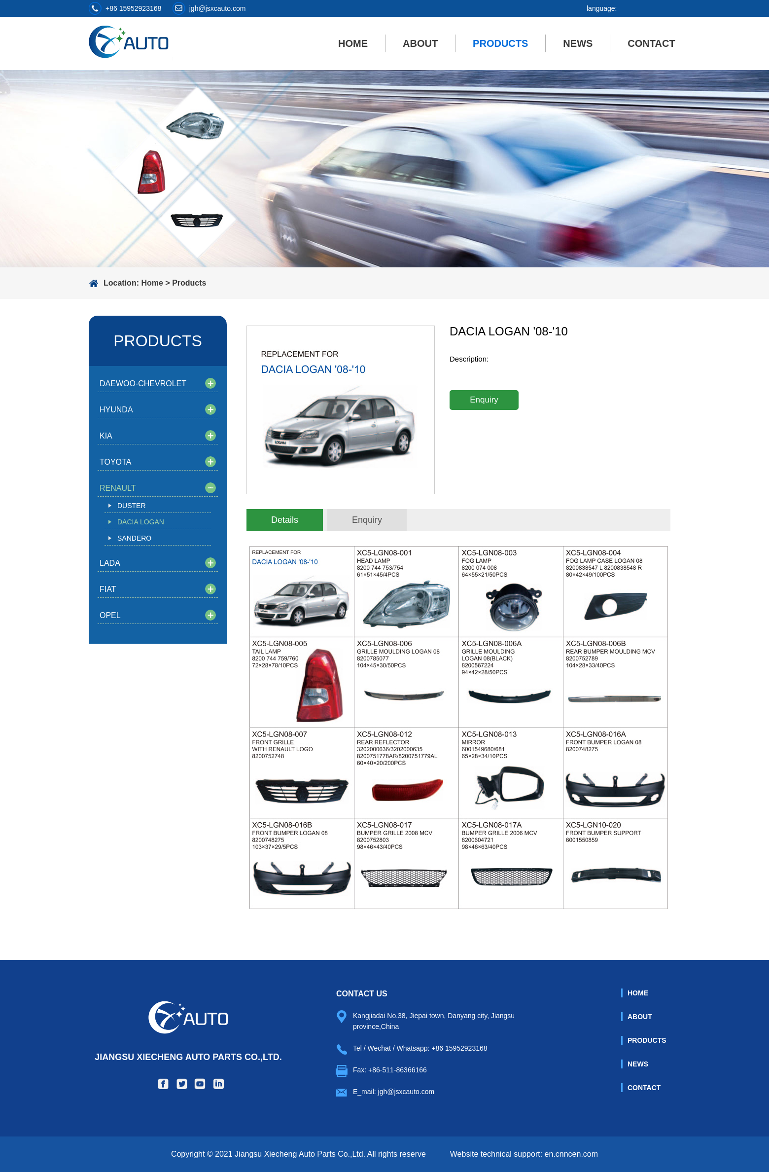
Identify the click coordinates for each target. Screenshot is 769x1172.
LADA (110, 563)
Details (284, 520)
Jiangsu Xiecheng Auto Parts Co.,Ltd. (188, 1031)
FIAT (108, 589)
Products (500, 43)
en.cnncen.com (571, 1154)
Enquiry (484, 399)
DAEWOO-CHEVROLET (143, 383)
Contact (651, 43)
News (578, 43)
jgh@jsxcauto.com (217, 8)
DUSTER (131, 506)
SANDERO (134, 538)
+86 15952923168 (133, 8)
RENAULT (118, 488)
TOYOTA (115, 462)
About (420, 43)
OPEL (110, 615)
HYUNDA (116, 409)
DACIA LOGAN (140, 522)
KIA (106, 436)
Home (353, 43)
